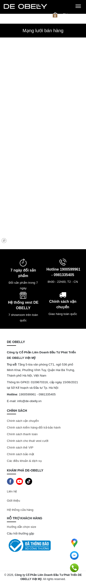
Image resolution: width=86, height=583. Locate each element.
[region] (43, 193)
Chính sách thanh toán (22, 434)
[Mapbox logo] (4, 240)
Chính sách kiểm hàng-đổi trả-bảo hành (34, 427)
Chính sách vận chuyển (23, 421)
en (65, 15)
